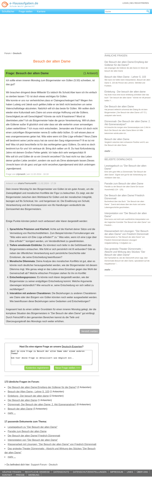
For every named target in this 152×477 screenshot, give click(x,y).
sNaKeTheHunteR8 (27, 183)
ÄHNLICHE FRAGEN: (116, 55)
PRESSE (20, 475)
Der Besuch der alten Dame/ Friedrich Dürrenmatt (34, 435)
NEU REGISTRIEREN (139, 3)
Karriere (41, 11)
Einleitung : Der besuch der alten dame (28, 396)
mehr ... (12, 413)
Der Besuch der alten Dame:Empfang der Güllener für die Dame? (42, 387)
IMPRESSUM (116, 472)
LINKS (130, 472)
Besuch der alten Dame (20, 409)
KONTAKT (7, 475)
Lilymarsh (20, 174)
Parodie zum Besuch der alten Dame (27, 431)
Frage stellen (26, 11)
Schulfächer (8, 11)
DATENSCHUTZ (61, 472)
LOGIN (125, 3)
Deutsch (53, 464)
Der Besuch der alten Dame (22, 400)
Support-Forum (39, 464)
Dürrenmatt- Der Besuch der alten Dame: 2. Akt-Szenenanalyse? (42, 404)
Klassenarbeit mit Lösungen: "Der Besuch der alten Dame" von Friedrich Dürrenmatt (52, 444)
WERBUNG (33, 475)
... (108, 151)
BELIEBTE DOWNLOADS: (118, 159)
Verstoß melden (89, 331)
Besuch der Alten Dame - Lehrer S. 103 (28, 391)
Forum (7, 53)
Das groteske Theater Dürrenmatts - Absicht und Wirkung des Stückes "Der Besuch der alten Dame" (124, 252)
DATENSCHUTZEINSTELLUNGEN (89, 472)
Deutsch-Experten (72, 346)
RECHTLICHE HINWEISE (37, 472)
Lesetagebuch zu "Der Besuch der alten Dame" (32, 427)
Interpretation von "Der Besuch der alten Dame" (33, 440)
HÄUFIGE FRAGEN (11, 472)
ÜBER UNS (142, 472)
